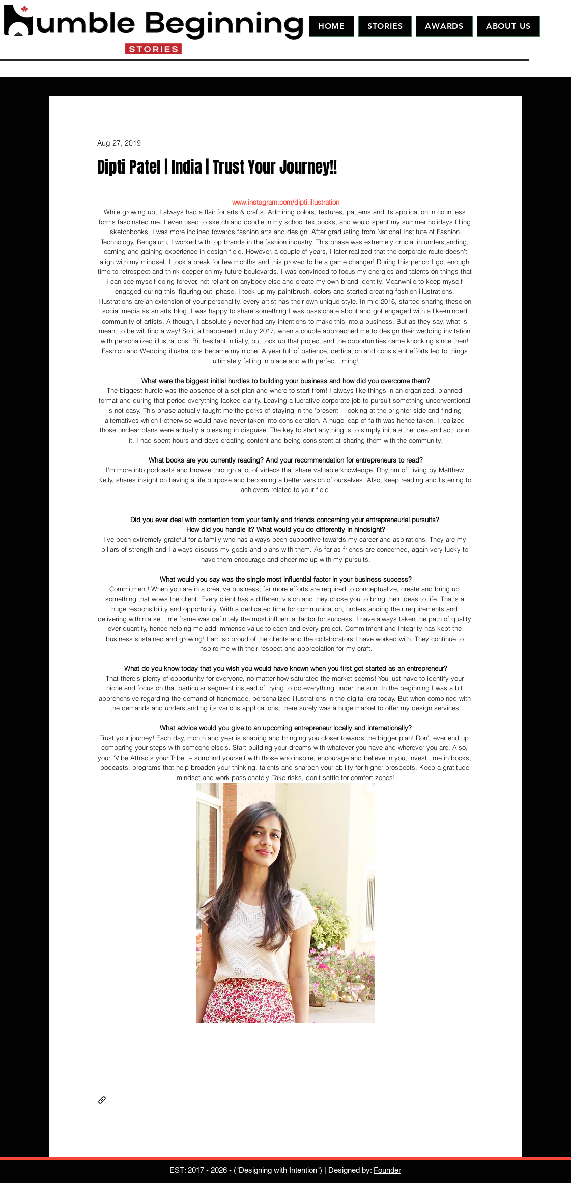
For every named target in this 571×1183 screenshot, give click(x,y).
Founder (387, 1170)
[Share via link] (102, 1100)
